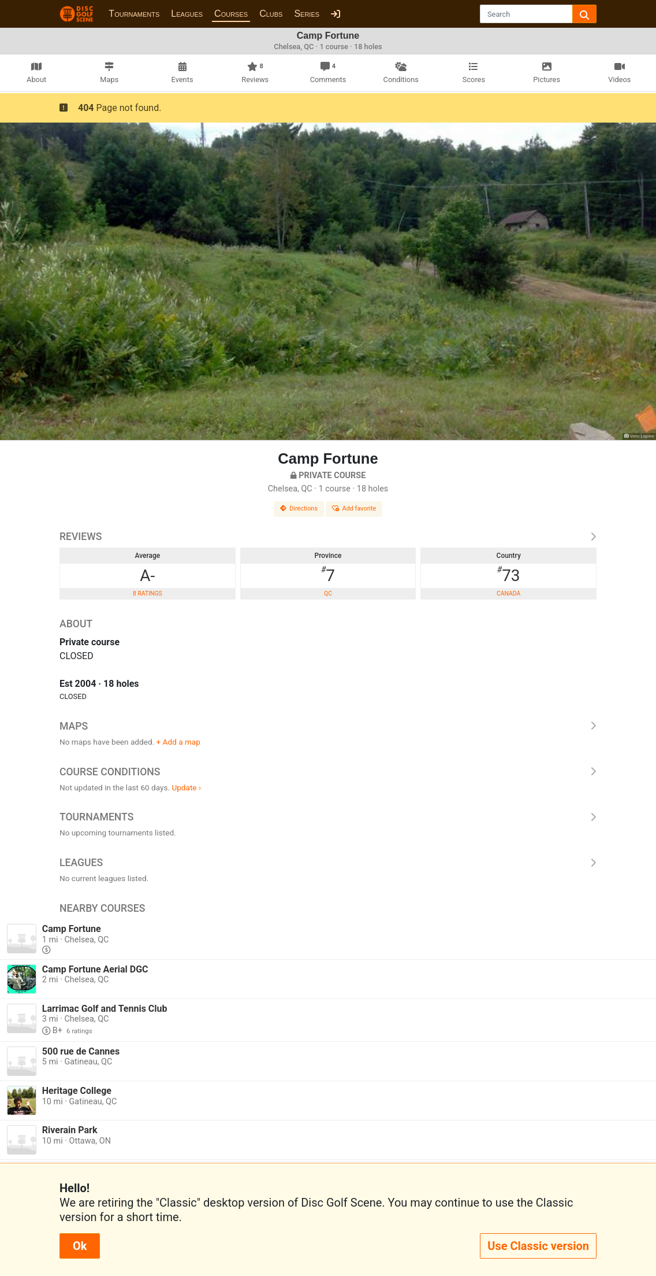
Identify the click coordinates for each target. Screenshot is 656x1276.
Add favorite (354, 508)
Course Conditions (328, 772)
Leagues (187, 14)
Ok (79, 1246)
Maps (328, 726)
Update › (186, 787)
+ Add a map (178, 741)
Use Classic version (538, 1246)
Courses (231, 14)
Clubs (270, 14)
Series (306, 14)
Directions (299, 508)
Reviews (328, 536)
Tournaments (134, 14)
